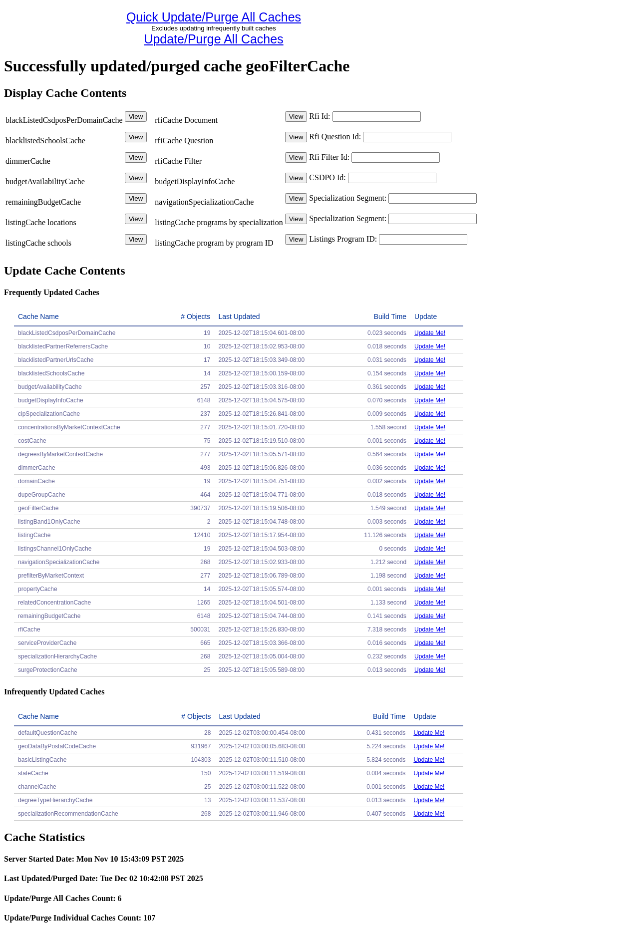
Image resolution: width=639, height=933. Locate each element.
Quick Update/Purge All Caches (213, 17)
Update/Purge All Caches (213, 39)
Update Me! (429, 332)
